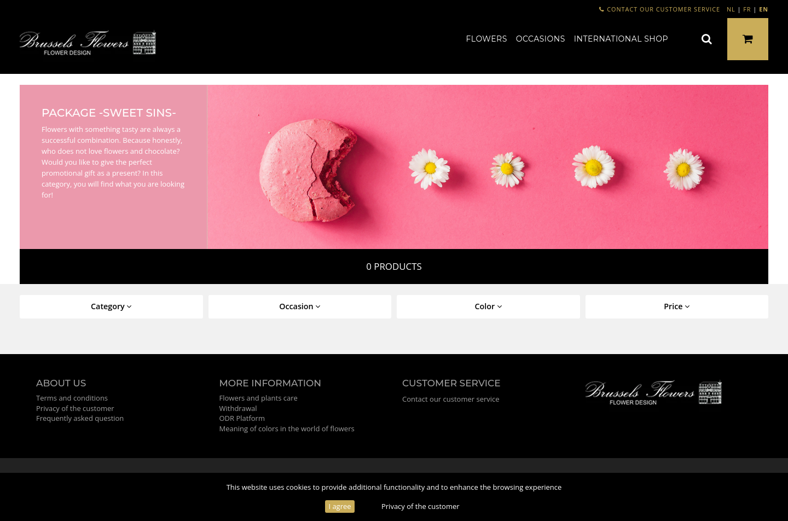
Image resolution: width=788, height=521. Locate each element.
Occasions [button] (540, 39)
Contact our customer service (659, 9)
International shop (621, 39)
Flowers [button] (486, 39)
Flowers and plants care (258, 398)
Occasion (299, 306)
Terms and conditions (72, 398)
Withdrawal (238, 408)
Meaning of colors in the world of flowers (287, 428)
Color (488, 306)
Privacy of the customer (420, 506)
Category (111, 306)
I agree (339, 506)
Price (677, 306)
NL (731, 9)
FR (747, 9)
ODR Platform (242, 418)
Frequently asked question (80, 418)
